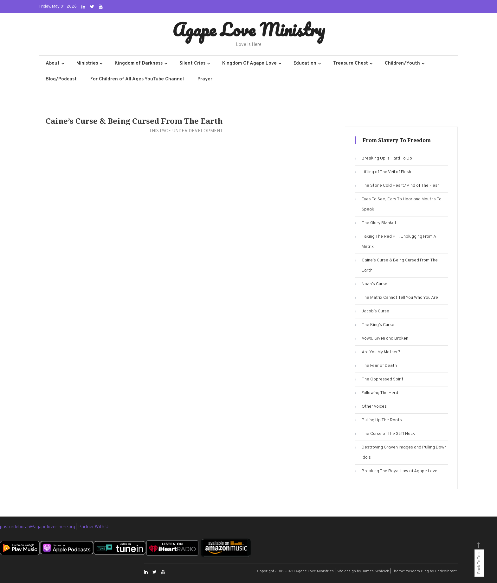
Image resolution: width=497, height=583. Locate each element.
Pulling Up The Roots (382, 420)
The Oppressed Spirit (382, 379)
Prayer (204, 79)
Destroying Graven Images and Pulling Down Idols (404, 452)
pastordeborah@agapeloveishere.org (38, 527)
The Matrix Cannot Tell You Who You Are (400, 297)
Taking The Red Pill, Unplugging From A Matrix (399, 241)
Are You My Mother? (381, 352)
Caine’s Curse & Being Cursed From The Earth (400, 265)
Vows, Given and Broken (385, 338)
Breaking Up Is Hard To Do (387, 158)
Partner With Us (94, 527)
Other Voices (374, 406)
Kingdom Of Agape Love (249, 63)
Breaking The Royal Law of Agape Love (399, 471)
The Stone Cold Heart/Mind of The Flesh (401, 185)
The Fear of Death (379, 365)
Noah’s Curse (374, 284)
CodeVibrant (446, 571)
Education (305, 63)
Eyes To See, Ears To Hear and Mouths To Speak (402, 204)
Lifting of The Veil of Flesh (386, 172)
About (53, 63)
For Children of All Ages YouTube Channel (137, 79)
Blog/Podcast (61, 79)
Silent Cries (192, 63)
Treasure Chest (350, 63)
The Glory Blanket (379, 223)
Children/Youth (402, 63)
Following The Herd (380, 393)
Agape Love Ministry (248, 29)
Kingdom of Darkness (139, 63)
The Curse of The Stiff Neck (388, 433)
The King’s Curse (378, 325)
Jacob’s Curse (375, 311)
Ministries (87, 63)
